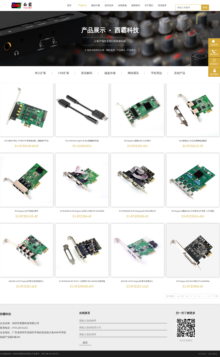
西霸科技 (5, 314)
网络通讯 (133, 73)
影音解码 (86, 73)
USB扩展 (63, 73)
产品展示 (121, 50)
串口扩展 (40, 73)
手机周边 (156, 73)
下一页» (215, 296)
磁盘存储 (110, 73)
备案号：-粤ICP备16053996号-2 (46, 354)
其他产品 (179, 73)
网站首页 (110, 50)
